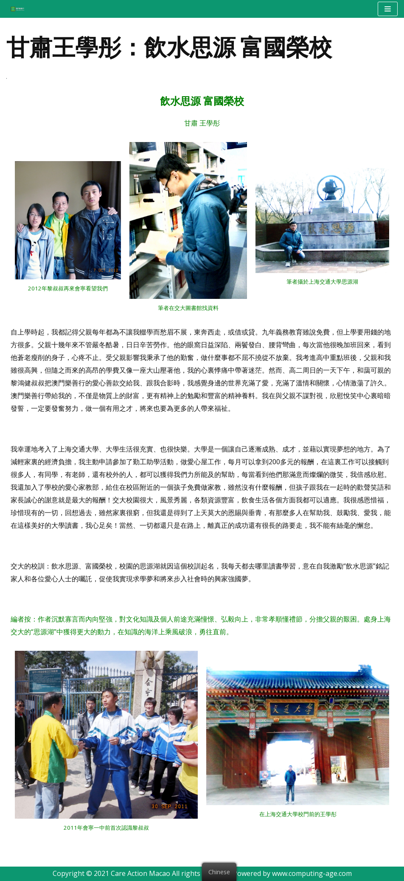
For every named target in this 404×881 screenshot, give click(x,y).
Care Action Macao (140, 873)
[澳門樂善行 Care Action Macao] (15, 8)
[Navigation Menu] (388, 9)
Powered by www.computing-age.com (292, 873)
